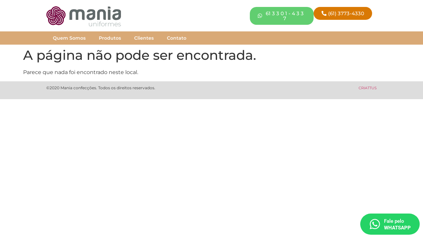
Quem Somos (69, 38)
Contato (176, 38)
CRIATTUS (368, 88)
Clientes (144, 38)
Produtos (110, 38)
